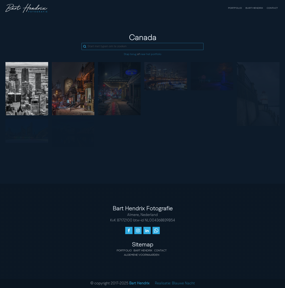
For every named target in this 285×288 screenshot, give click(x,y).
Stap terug (130, 54)
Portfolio (235, 8)
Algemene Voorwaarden (141, 255)
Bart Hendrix (254, 8)
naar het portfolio (150, 54)
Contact (272, 8)
